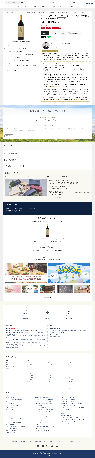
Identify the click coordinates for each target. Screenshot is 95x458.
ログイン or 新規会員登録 (51, 250)
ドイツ (49, 379)
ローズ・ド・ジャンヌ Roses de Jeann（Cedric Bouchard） (46, 426)
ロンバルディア (51, 371)
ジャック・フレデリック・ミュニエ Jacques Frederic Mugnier (73, 419)
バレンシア (70, 373)
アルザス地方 (29, 379)
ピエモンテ (50, 366)
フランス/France (17, 60)
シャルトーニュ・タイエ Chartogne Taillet (42, 416)
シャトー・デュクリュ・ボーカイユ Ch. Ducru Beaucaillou (73, 403)
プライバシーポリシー (60, 441)
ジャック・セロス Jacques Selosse (13, 420)
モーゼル (49, 383)
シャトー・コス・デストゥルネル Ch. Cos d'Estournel (44, 409)
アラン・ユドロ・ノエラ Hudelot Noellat (69, 395)
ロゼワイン (8, 368)
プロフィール (53, 47)
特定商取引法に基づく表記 (40, 441)
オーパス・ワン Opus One (11, 397)
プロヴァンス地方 (30, 377)
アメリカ (70, 381)
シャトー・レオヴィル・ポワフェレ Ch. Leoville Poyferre (72, 407)
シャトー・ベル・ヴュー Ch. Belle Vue (41, 430)
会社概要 (51, 441)
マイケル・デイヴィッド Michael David (69, 423)
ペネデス (70, 368)
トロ (69, 377)
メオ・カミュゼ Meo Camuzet (12, 430)
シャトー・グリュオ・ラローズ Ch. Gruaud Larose (44, 418)
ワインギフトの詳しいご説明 (54, 197)
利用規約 (30, 441)
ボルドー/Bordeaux (26, 60)
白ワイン (8, 364)
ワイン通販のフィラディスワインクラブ (12, 12)
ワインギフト (37, 6)
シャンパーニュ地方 (31, 368)
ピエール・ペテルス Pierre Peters (68, 405)
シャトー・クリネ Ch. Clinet (39, 428)
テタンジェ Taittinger (10, 407)
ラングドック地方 (30, 375)
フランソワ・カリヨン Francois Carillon (69, 421)
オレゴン (70, 383)
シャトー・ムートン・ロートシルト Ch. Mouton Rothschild (17, 413)
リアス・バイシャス (72, 371)
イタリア (49, 362)
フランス (23, 12)
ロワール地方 (29, 371)
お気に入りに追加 (74, 33)
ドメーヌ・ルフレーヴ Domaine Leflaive (69, 399)
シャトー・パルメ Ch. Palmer (12, 424)
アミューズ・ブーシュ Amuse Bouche (13, 422)
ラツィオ (49, 368)
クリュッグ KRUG (9, 401)
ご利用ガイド (23, 441)
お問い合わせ (15, 441)
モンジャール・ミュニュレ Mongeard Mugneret (43, 399)
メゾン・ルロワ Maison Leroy (67, 409)
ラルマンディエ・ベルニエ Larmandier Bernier (70, 428)
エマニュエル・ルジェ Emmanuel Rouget (42, 397)
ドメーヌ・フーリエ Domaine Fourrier (69, 397)
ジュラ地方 (29, 381)
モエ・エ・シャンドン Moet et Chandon (14, 399)
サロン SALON (9, 395)
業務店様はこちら (79, 441)
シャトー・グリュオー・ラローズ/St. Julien (23, 54)
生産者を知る (17, 57)
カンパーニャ (50, 373)
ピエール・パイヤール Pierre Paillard (68, 426)
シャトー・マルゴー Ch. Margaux (12, 405)
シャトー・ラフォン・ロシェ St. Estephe (69, 417)
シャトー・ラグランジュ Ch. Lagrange (13, 418)
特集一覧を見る (47, 297)
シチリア (49, 377)
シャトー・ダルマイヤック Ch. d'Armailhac (42, 401)
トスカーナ (50, 364)
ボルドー (28, 12)
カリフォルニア (71, 385)
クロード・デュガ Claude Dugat (40, 407)
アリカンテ (70, 375)
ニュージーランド (71, 388)
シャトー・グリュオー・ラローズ (38, 12)
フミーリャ (70, 379)
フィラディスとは (73, 6)
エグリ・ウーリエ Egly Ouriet (12, 428)
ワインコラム (63, 6)
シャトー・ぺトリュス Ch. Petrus (68, 401)
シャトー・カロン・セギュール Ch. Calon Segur (15, 426)
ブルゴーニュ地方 (30, 366)
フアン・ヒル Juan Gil (38, 405)
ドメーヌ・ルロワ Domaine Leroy (40, 413)
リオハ (69, 364)
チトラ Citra (36, 424)
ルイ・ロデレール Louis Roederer (12, 403)
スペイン (70, 362)
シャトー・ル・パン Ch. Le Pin (40, 395)
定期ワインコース (46, 6)
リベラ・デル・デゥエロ (73, 366)
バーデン (49, 381)
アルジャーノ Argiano (38, 422)
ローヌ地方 (29, 373)
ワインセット (28, 6)
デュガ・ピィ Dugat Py (66, 415)
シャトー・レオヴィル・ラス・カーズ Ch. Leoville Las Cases (46, 411)
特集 (54, 6)
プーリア (49, 375)
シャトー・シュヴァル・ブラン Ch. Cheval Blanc (43, 403)
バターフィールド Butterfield (11, 416)
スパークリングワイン (10, 366)
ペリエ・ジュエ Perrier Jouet (12, 409)
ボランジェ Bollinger (10, 411)
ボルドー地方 (29, 364)
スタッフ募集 (70, 441)
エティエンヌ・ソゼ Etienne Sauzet (41, 420)
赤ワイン (47, 12)
